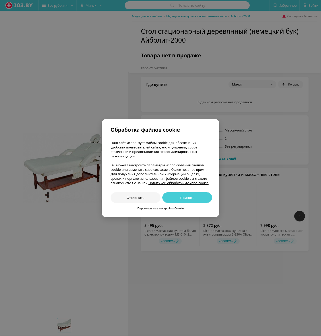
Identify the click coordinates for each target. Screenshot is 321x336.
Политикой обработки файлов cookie (178, 183)
